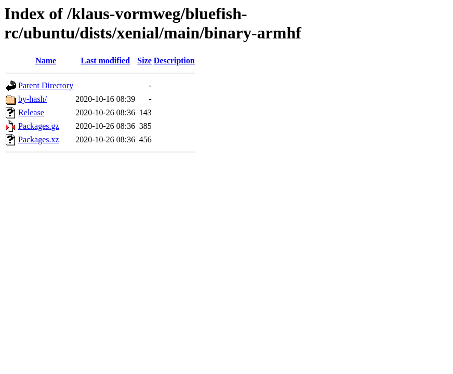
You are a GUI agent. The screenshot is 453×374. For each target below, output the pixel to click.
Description (174, 60)
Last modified (105, 60)
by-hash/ (32, 99)
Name (45, 60)
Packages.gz (38, 126)
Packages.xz (38, 139)
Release (31, 112)
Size (144, 60)
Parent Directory (45, 85)
